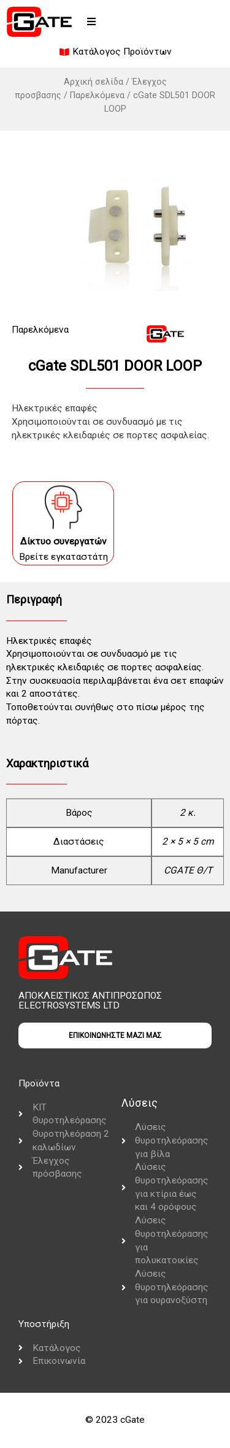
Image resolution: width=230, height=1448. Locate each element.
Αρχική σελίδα (93, 82)
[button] (91, 21)
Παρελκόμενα (97, 95)
